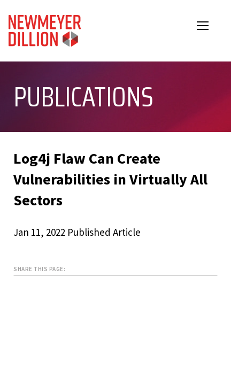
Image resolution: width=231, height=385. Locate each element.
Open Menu (209, 27)
